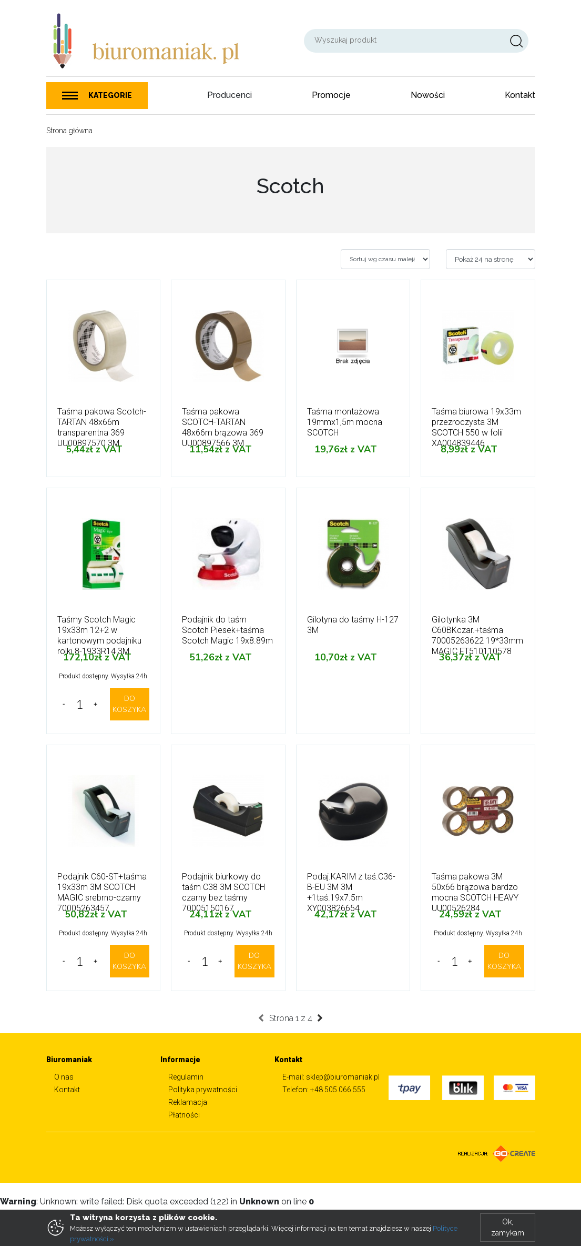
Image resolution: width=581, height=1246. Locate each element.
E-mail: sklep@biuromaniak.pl (331, 1077)
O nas (64, 1077)
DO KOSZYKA (129, 704)
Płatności (184, 1115)
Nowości (428, 95)
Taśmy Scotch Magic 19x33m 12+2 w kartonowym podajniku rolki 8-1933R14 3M (99, 635)
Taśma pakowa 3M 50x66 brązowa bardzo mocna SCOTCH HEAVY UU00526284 (475, 892)
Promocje (331, 95)
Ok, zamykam (507, 1227)
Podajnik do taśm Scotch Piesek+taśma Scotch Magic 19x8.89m (227, 630)
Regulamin (185, 1077)
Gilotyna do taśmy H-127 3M (353, 625)
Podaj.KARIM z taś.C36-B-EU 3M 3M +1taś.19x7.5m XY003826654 (351, 892)
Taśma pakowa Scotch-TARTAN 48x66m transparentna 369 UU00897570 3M (101, 427)
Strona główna (69, 130)
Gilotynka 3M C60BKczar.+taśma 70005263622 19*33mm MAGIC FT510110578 (477, 635)
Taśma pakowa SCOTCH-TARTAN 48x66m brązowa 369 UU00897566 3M (222, 427)
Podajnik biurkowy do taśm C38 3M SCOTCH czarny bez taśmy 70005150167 (223, 892)
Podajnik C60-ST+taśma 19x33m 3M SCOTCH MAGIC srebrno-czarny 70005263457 (102, 892)
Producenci (229, 95)
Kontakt (520, 95)
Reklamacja (187, 1102)
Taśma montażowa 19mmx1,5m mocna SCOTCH (344, 422)
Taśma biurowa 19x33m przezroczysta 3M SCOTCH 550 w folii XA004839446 (476, 427)
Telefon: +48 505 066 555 (323, 1089)
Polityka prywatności (202, 1089)
